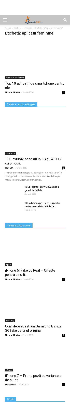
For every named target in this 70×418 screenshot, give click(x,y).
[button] (65, 20)
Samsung (10, 320)
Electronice (10, 153)
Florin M (9, 168)
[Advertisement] (35, 9)
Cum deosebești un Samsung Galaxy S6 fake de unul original (33, 328)
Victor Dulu (10, 384)
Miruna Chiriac (12, 92)
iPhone (9, 370)
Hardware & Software (15, 77)
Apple (8, 264)
